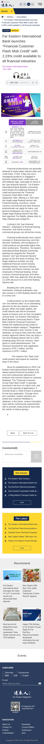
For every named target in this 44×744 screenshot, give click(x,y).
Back (13, 433)
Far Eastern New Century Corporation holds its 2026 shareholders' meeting (19, 479)
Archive (5, 730)
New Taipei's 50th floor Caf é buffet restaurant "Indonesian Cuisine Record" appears (31, 591)
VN (32, 4)
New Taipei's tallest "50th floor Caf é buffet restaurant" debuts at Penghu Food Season (23, 537)
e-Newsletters (8, 733)
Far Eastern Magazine (22, 697)
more (22, 502)
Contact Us (7, 727)
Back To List (28, 433)
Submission (26, 730)
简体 (16, 676)
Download (26, 724)
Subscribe (9, 673)
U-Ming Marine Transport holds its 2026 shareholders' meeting (22, 495)
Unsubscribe (23, 673)
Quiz (24, 733)
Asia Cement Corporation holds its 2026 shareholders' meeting (22, 491)
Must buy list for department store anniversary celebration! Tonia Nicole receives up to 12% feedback (12, 631)
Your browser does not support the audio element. (22, 82)
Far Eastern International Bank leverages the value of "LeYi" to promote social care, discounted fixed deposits (11, 593)
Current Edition (28, 727)
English (26, 676)
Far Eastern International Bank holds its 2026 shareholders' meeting (23, 483)
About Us (6, 724)
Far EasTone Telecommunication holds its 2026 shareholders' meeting (23, 487)
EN (29, 4)
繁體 (7, 676)
